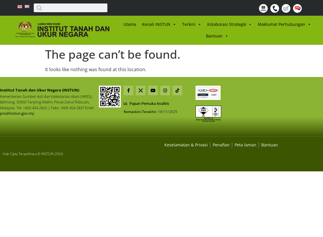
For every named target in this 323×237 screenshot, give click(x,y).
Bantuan (217, 36)
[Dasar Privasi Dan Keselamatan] (221, 145)
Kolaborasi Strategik (229, 24)
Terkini (191, 24)
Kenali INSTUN (159, 24)
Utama (129, 24)
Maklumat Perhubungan (284, 24)
